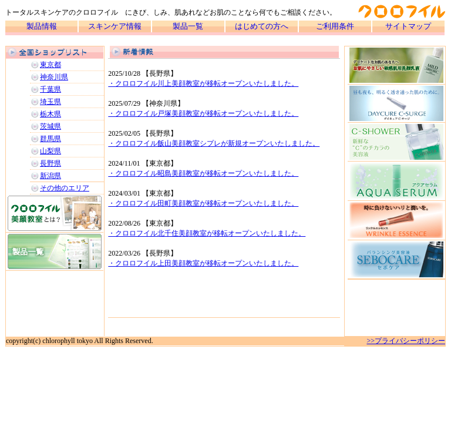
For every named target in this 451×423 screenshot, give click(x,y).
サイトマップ (408, 26)
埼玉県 (50, 102)
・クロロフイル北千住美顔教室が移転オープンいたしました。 (206, 233)
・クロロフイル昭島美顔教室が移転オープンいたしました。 (203, 173)
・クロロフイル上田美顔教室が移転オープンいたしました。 (203, 263)
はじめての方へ (261, 26)
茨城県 (50, 126)
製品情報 (41, 26)
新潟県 (50, 176)
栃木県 (50, 114)
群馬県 (50, 139)
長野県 (50, 163)
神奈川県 (54, 77)
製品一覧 (188, 26)
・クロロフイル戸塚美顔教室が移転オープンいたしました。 (203, 113)
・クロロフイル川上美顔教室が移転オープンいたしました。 (203, 83)
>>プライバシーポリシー (405, 341)
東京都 (50, 65)
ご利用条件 (335, 26)
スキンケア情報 (115, 26)
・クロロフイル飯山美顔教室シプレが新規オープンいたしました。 (213, 143)
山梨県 (50, 151)
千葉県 (50, 89)
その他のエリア (64, 188)
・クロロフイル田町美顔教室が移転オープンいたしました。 (203, 203)
